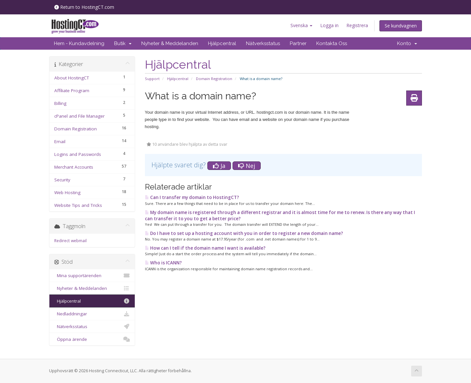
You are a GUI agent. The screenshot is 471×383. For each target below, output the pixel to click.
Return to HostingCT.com (84, 7)
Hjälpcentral (222, 43)
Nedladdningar (92, 314)
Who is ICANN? (163, 263)
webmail (79, 240)
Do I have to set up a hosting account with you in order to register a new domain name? (244, 233)
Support (152, 78)
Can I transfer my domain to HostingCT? (192, 197)
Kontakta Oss (331, 43)
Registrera (357, 25)
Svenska (301, 25)
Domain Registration (214, 78)
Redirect (62, 240)
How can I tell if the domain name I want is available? (205, 248)
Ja (219, 166)
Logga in (329, 25)
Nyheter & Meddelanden (169, 43)
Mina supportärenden (92, 275)
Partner (298, 43)
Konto (407, 43)
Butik (122, 43)
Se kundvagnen (401, 26)
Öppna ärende (92, 339)
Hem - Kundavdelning (79, 43)
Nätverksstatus (263, 43)
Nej (246, 166)
